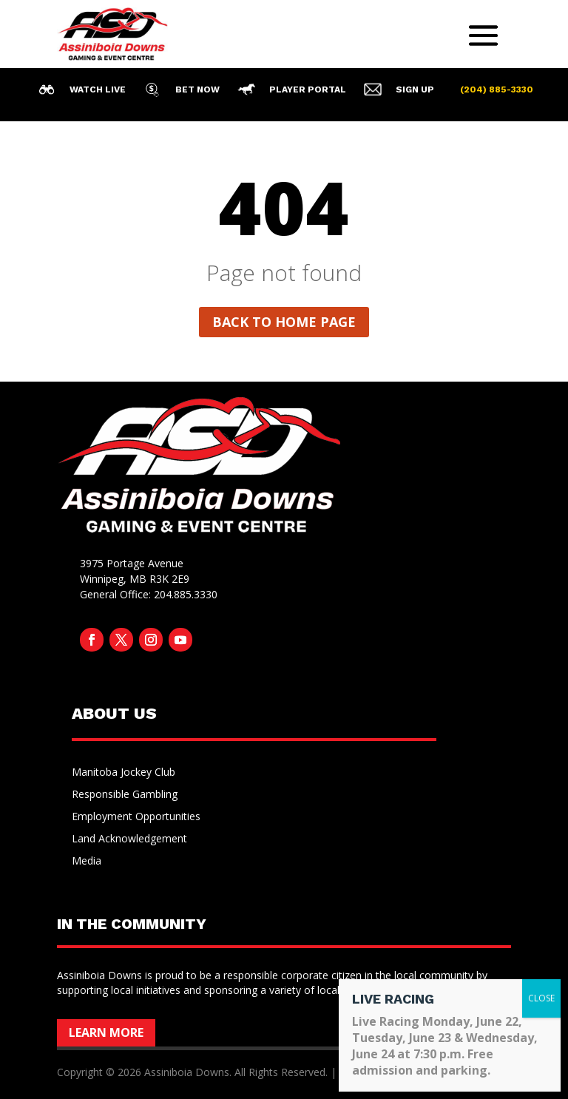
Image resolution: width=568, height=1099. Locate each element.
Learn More (106, 1032)
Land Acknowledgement (129, 839)
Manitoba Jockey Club (123, 773)
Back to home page (284, 322)
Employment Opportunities (136, 817)
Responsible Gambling (125, 795)
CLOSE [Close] (541, 998)
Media (86, 862)
